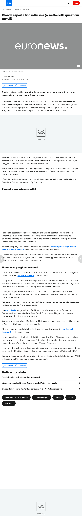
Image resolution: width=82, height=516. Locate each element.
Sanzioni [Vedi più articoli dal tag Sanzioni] (9, 403)
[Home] (2, 9)
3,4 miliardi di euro (26, 275)
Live (76, 3)
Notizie (8, 9)
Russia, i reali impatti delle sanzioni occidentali (21, 377)
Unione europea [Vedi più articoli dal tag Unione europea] (41, 397)
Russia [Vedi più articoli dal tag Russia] (58, 397)
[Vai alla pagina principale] (9, 3)
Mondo (16, 9)
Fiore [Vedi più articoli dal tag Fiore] (70, 397)
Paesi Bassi (25, 9)
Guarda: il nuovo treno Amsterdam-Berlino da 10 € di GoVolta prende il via (32, 389)
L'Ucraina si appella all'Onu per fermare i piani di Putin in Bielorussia (29, 383)
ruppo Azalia (10, 310)
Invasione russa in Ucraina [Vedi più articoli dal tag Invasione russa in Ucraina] (16, 397)
